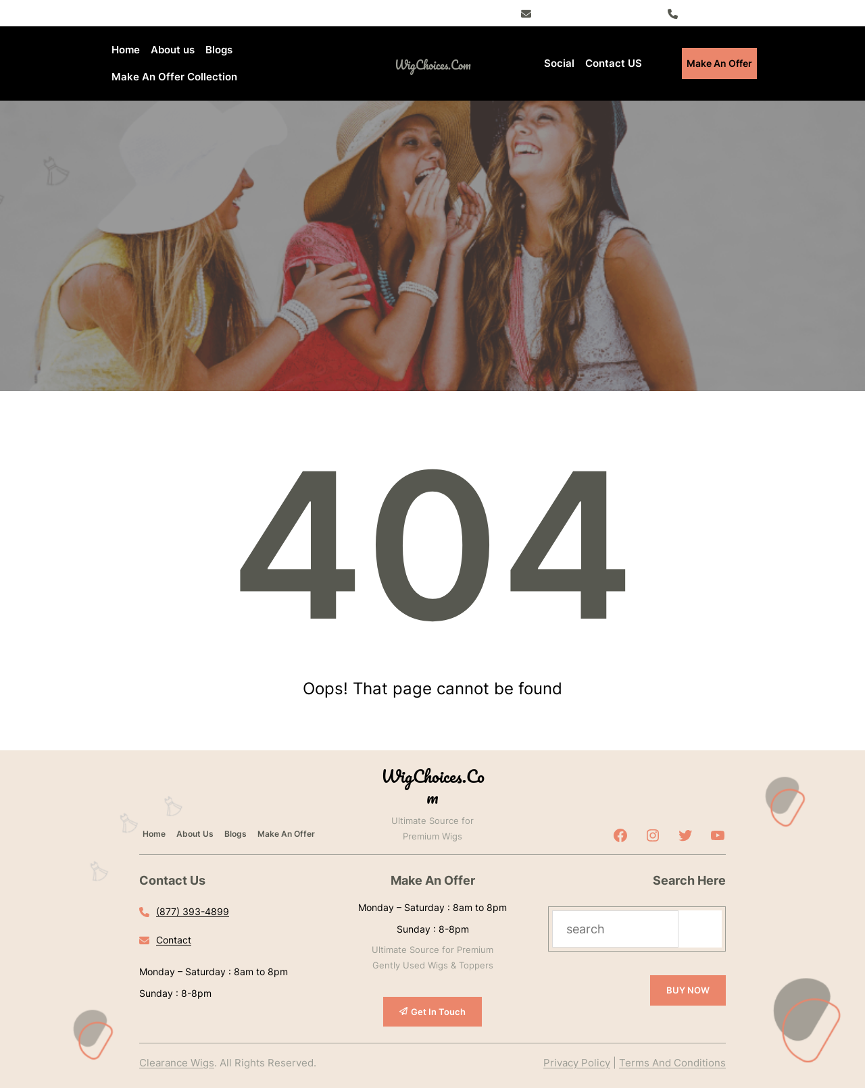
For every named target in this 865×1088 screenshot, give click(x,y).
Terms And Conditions (672, 1062)
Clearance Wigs (176, 1062)
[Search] (700, 929)
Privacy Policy (576, 1062)
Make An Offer (719, 63)
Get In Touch (438, 1011)
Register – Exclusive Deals (596, 12)
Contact (173, 939)
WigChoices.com (433, 64)
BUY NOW (688, 990)
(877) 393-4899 (720, 12)
